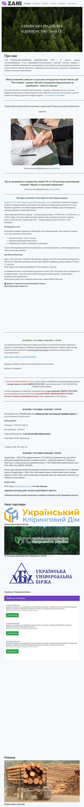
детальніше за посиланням (55, 95)
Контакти (62, 3)
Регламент (72, 3)
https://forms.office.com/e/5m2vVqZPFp (20, 357)
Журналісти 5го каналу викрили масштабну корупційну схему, (27, 202)
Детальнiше (12, 615)
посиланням (55, 168)
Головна (27, 3)
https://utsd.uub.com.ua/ (22, 486)
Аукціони (36, 3)
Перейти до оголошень (15, 598)
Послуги (45, 3)
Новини (53, 3)
